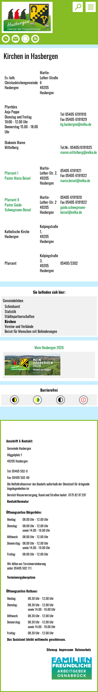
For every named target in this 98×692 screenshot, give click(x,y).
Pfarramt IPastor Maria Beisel (18, 175)
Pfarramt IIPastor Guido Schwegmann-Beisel (18, 204)
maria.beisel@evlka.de (75, 180)
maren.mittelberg (71, 152)
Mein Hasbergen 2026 (49, 347)
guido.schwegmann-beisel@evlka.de (73, 210)
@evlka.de (90, 152)
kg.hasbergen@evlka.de (75, 124)
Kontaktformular (18, 501)
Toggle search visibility (78, 5)
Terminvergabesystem (21, 577)
